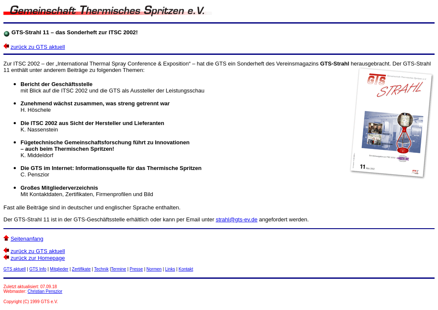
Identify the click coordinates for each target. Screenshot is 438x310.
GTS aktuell (14, 269)
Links (170, 269)
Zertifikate (81, 269)
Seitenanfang (27, 238)
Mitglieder (59, 269)
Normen (154, 269)
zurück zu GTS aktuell (38, 47)
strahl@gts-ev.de (236, 219)
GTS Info (37, 269)
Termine (118, 269)
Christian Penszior (45, 291)
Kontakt (186, 269)
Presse (136, 269)
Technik (101, 269)
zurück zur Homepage (38, 258)
